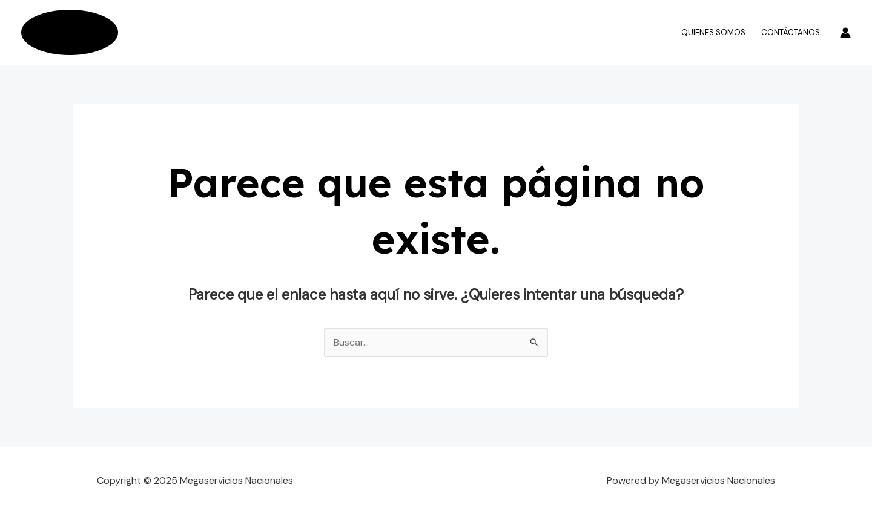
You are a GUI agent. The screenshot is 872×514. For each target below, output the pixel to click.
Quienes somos (713, 32)
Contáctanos (790, 32)
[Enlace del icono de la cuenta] (845, 32)
